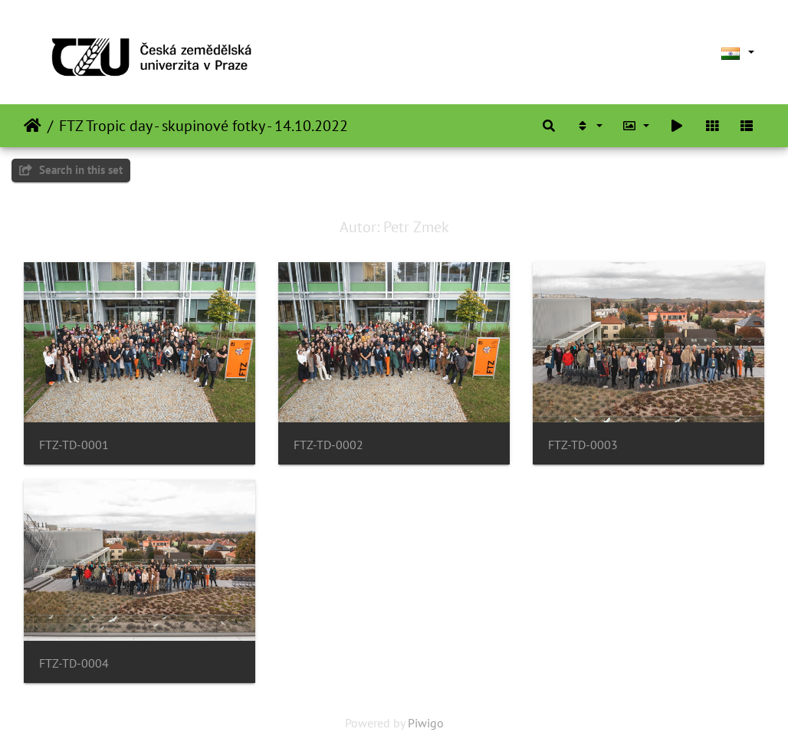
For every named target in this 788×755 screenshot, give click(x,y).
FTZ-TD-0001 (74, 445)
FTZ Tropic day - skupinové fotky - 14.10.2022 (203, 126)
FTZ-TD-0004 (74, 663)
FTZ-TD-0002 (328, 445)
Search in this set (71, 169)
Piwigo (426, 722)
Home (32, 125)
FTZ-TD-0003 (583, 445)
